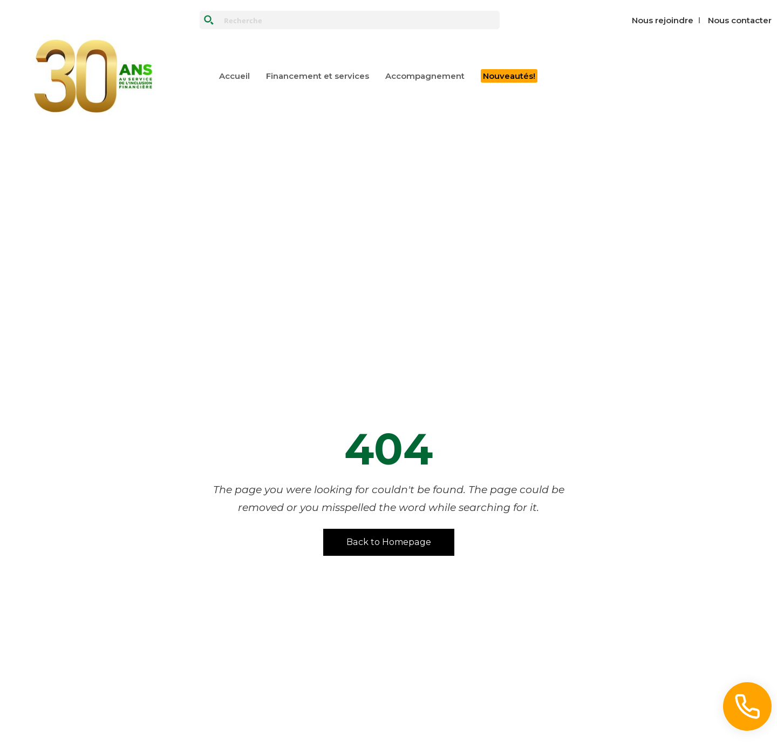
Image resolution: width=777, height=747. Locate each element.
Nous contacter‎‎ (740, 20)
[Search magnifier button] (209, 20)
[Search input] (359, 20)
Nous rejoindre (662, 20)
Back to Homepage (388, 542)
